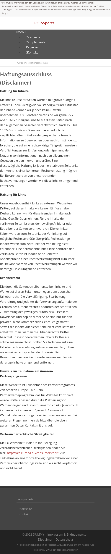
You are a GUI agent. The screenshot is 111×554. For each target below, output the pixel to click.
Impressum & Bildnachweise (66, 534)
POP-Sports (44, 22)
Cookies (36, 2)
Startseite (25, 509)
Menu (21, 32)
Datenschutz (64, 539)
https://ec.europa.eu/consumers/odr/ (33, 453)
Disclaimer (45, 539)
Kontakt (24, 514)
